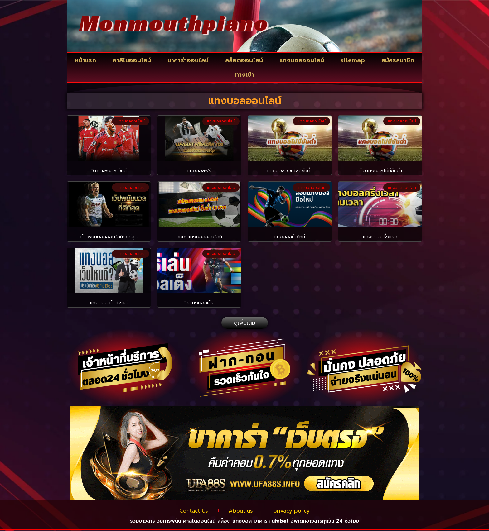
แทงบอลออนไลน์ (301, 60)
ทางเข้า (244, 74)
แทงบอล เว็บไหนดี (109, 303)
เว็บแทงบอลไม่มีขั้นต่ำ (380, 171)
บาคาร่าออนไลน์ (188, 60)
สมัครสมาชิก (397, 60)
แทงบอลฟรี (199, 171)
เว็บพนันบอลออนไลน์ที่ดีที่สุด (109, 237)
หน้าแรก (85, 60)
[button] (244, 323)
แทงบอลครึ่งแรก (380, 237)
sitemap (353, 60)
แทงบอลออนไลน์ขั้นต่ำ (289, 171)
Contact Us (188, 511)
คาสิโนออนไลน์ (132, 60)
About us (240, 511)
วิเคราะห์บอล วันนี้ (109, 171)
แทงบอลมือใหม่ (289, 237)
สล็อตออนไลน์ (244, 60)
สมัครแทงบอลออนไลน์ (199, 237)
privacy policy (297, 511)
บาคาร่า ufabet (271, 522)
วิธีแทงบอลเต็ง (199, 303)
